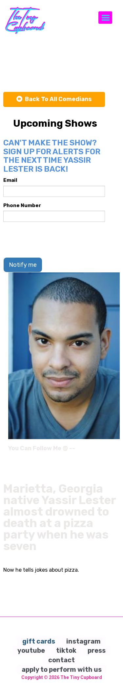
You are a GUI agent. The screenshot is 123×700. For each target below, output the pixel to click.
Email (10, 180)
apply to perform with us (62, 669)
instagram (83, 641)
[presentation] (53, 239)
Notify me (23, 264)
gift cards (38, 641)
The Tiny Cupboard (81, 677)
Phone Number (22, 205)
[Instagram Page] (116, 450)
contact (61, 660)
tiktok (66, 650)
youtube (31, 650)
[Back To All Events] (54, 99)
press (97, 650)
